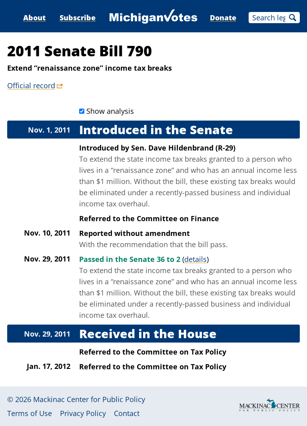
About (34, 17)
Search (292, 17)
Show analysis (110, 111)
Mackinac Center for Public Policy (89, 399)
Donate (223, 17)
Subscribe (78, 17)
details (195, 259)
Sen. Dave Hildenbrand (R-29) (183, 148)
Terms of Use (29, 413)
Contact (127, 413)
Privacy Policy (83, 413)
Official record (31, 85)
